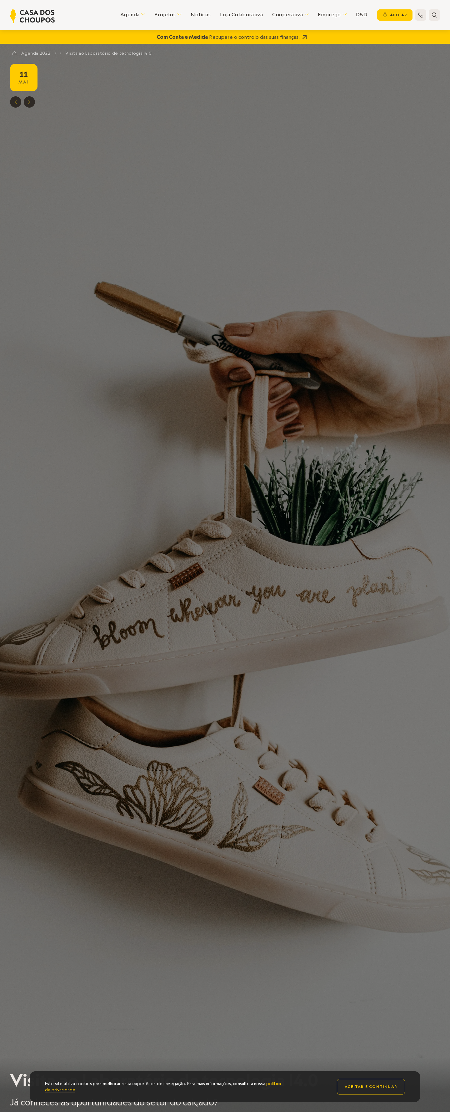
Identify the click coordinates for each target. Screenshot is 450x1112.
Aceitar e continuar (371, 1086)
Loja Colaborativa (241, 14)
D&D (362, 14)
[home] (33, 16)
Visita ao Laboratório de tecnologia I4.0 (108, 53)
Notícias (201, 14)
